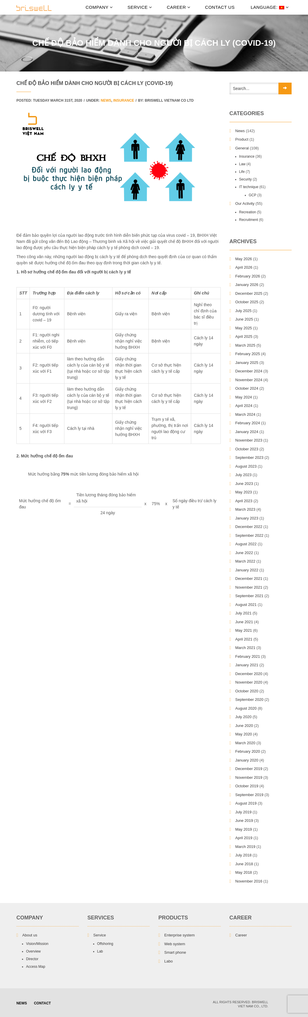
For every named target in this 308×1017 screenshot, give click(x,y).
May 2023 (243, 492)
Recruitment (248, 220)
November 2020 (249, 682)
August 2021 (246, 604)
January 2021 (247, 665)
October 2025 (247, 302)
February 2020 (247, 751)
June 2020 (244, 725)
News (106, 100)
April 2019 (244, 838)
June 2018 (244, 864)
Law (242, 164)
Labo (168, 961)
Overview (33, 951)
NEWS (21, 1003)
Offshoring (105, 944)
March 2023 (245, 509)
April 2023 (244, 501)
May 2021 (243, 630)
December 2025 (249, 293)
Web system (174, 944)
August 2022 (246, 544)
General (242, 148)
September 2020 (249, 699)
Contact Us (220, 7)
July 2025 (243, 311)
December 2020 (249, 674)
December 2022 (249, 526)
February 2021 (247, 656)
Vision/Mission (37, 944)
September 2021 (249, 596)
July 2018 (243, 855)
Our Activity (245, 203)
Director (32, 959)
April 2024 (244, 405)
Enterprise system (179, 935)
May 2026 (243, 259)
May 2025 (243, 328)
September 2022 (249, 535)
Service (139, 7)
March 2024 (245, 414)
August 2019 (246, 803)
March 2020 (245, 743)
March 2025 (245, 345)
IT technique (249, 187)
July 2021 (243, 613)
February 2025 (247, 354)
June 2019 (244, 820)
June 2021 (244, 622)
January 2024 (247, 432)
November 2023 (249, 440)
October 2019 (247, 786)
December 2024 (249, 371)
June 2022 (244, 553)
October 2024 (247, 388)
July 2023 (243, 475)
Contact (42, 1003)
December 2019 (249, 768)
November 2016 (249, 881)
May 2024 (243, 397)
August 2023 (246, 466)
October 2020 (247, 691)
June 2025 (244, 319)
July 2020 (243, 717)
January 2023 (247, 518)
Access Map (35, 967)
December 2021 (249, 578)
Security (245, 179)
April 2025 (244, 336)
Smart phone (175, 952)
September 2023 (249, 457)
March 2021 (245, 647)
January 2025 (247, 362)
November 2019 (249, 777)
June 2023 (244, 483)
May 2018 (243, 872)
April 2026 (244, 267)
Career (179, 7)
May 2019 (243, 829)
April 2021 (244, 639)
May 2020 (243, 734)
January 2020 (247, 760)
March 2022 (245, 561)
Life (242, 172)
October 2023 (247, 449)
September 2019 (249, 795)
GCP (252, 195)
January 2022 (247, 570)
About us (29, 935)
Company (99, 7)
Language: (269, 7)
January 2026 (247, 284)
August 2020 (246, 708)
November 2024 (249, 380)
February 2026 (247, 276)
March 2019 (245, 846)
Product (242, 139)
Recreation (247, 212)
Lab (100, 951)
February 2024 (247, 423)
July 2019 (243, 812)
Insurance (123, 100)
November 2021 (249, 587)
